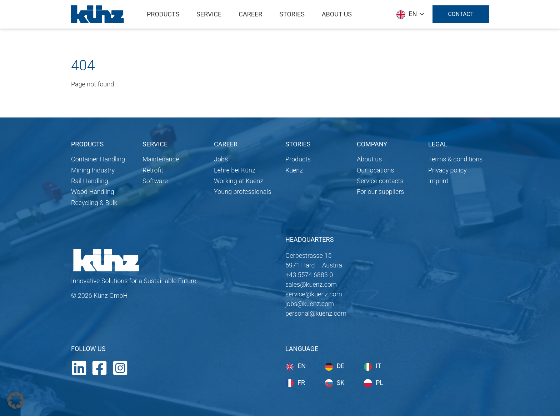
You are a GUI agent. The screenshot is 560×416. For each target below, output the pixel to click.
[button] (15, 400)
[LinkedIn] (79, 367)
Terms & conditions (455, 159)
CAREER (226, 144)
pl (379, 382)
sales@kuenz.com (311, 284)
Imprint (438, 181)
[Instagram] (120, 367)
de (341, 366)
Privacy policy (447, 170)
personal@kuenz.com (315, 313)
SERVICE (155, 144)
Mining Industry (93, 170)
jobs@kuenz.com (309, 303)
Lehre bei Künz (234, 170)
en (302, 366)
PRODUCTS (87, 144)
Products (298, 159)
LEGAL (438, 144)
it (378, 366)
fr (301, 382)
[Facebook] (99, 367)
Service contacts (380, 181)
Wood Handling (92, 191)
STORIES (297, 144)
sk (341, 382)
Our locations (375, 170)
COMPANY (372, 144)
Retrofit (152, 170)
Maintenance (160, 159)
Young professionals (242, 191)
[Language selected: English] (410, 14)
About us (369, 159)
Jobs (221, 159)
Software (155, 181)
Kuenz (294, 170)
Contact (461, 14)
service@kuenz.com (313, 294)
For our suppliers (380, 191)
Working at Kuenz (238, 181)
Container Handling (98, 159)
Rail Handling (89, 181)
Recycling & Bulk (94, 202)
